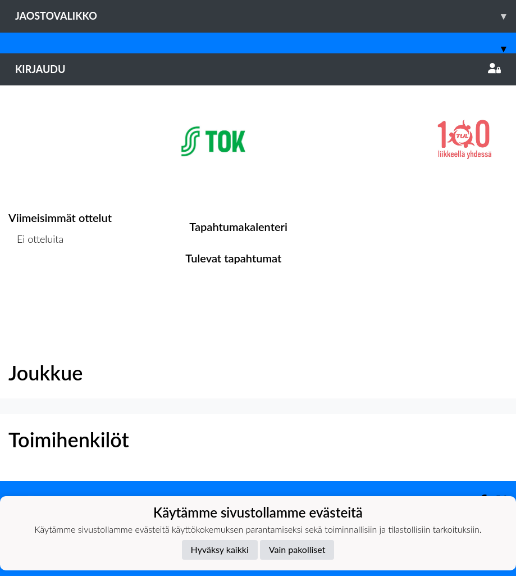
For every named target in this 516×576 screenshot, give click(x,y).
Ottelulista (36, 282)
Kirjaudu (258, 69)
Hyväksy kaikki (220, 549)
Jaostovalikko (265, 16)
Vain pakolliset (297, 549)
